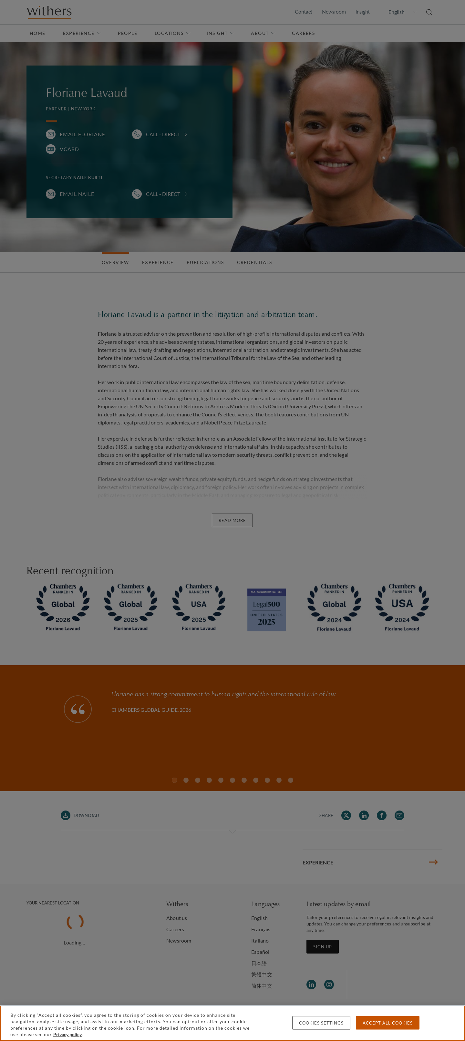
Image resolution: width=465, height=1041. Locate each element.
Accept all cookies (388, 1023)
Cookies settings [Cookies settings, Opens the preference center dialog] (321, 1023)
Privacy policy (67, 1034)
